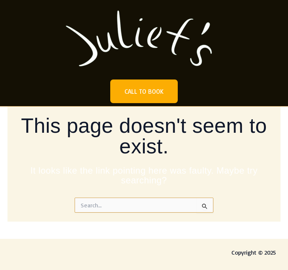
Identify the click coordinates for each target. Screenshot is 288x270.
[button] (144, 91)
